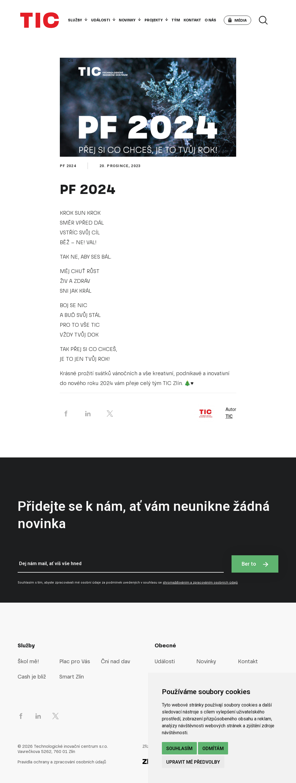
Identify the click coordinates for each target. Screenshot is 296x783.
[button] (237, 20)
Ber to (255, 564)
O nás (210, 20)
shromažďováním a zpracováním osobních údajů (200, 582)
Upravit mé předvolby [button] (193, 762)
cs (70, 60)
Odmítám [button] (213, 748)
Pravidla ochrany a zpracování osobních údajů (62, 762)
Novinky (130, 20)
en (78, 60)
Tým (175, 20)
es (86, 60)
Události (103, 20)
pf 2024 (68, 166)
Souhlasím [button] (179, 748)
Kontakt (192, 20)
